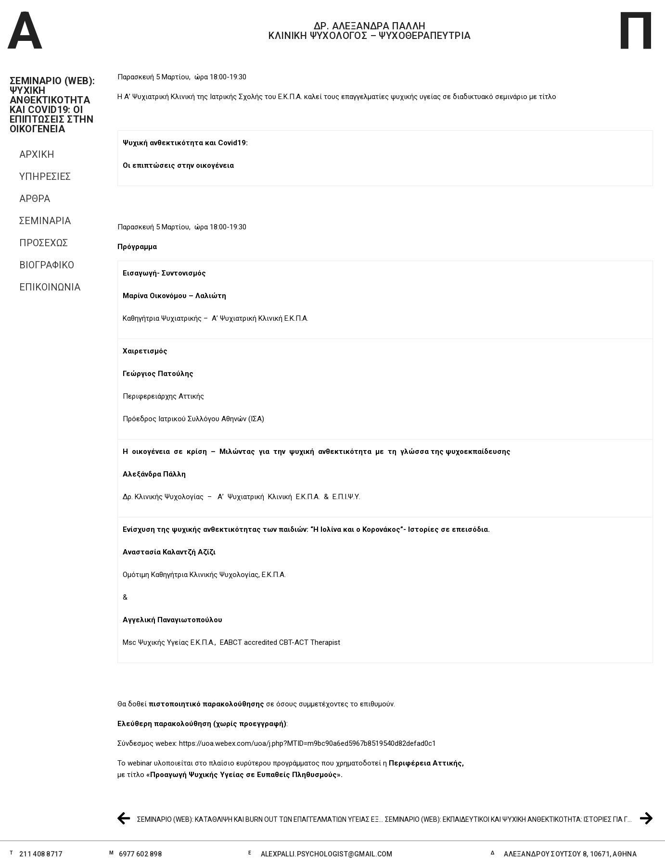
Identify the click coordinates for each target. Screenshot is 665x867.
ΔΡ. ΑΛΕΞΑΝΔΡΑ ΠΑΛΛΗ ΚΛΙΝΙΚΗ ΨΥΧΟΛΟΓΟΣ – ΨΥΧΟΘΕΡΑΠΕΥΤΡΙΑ (370, 30)
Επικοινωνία (49, 287)
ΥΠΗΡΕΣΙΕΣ (45, 176)
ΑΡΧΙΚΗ (36, 154)
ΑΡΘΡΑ (34, 198)
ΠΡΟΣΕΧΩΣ (43, 243)
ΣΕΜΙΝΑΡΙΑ (45, 220)
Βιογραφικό (46, 265)
